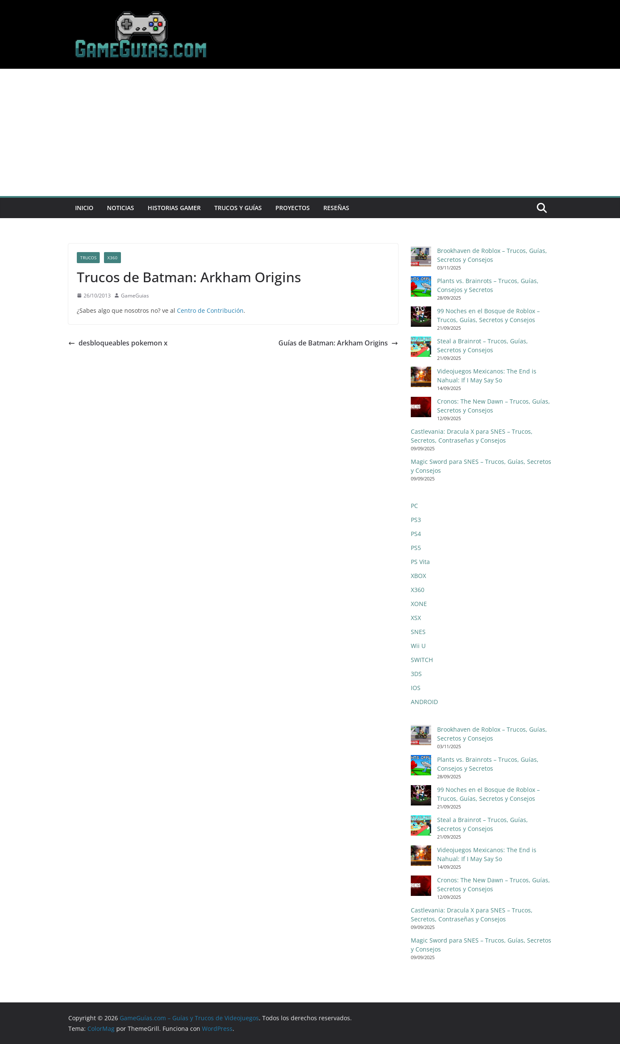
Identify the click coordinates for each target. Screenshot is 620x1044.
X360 (112, 258)
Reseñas (336, 208)
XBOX (418, 576)
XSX (416, 618)
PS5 (416, 548)
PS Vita (420, 562)
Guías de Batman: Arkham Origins (338, 343)
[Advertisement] (310, 132)
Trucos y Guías (238, 208)
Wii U (418, 646)
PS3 (416, 520)
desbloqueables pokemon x (118, 343)
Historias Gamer (174, 208)
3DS (416, 674)
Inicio (84, 208)
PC (414, 506)
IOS (416, 688)
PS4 (416, 534)
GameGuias (135, 295)
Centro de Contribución (210, 310)
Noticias (120, 208)
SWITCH (422, 660)
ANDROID (424, 702)
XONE (419, 604)
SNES (418, 632)
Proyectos (292, 208)
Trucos (88, 258)
